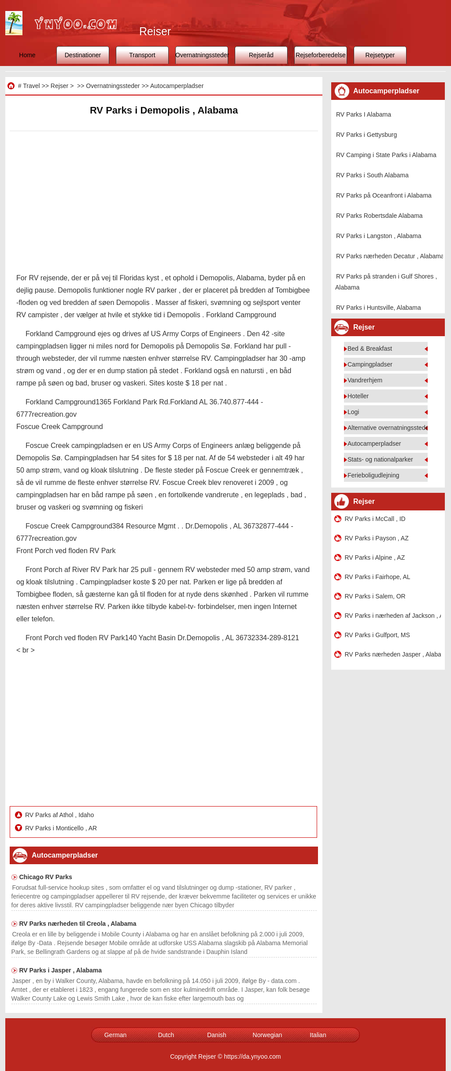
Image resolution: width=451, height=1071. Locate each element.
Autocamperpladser (176, 85)
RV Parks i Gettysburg (366, 134)
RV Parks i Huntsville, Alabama (378, 307)
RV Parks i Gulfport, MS (377, 634)
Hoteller (358, 396)
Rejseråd (261, 55)
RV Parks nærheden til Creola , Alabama (78, 923)
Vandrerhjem (364, 380)
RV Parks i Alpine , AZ (375, 557)
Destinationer (83, 55)
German (115, 1034)
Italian (318, 1034)
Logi (353, 411)
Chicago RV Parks (45, 876)
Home (27, 55)
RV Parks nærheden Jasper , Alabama (393, 654)
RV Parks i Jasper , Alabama (60, 970)
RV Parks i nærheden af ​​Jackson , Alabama (393, 615)
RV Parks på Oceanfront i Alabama (384, 195)
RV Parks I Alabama (363, 114)
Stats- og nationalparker (380, 459)
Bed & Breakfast (369, 348)
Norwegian (267, 1034)
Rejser (59, 85)
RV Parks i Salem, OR (375, 596)
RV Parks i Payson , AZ (377, 538)
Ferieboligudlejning (373, 475)
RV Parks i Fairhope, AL (377, 576)
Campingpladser (369, 364)
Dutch (166, 1034)
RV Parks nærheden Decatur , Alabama (390, 256)
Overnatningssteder (201, 55)
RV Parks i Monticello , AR (62, 828)
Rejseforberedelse (321, 55)
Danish (216, 1034)
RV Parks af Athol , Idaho (60, 814)
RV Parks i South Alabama (372, 175)
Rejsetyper (380, 55)
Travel (31, 85)
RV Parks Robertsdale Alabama (379, 215)
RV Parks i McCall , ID (375, 518)
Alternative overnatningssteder (389, 427)
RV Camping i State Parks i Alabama (386, 154)
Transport (142, 55)
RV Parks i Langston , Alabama (378, 235)
